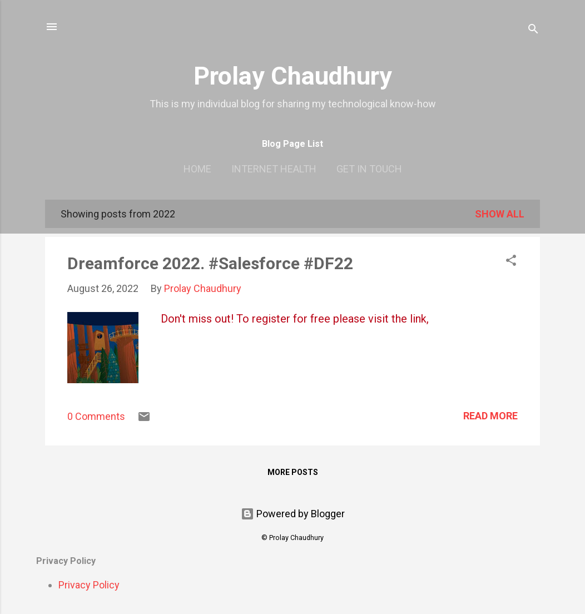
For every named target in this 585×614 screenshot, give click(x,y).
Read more (490, 416)
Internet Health (273, 169)
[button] (511, 262)
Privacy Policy (89, 585)
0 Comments (96, 416)
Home (197, 169)
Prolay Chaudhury (293, 76)
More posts (292, 472)
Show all (499, 214)
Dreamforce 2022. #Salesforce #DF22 (210, 263)
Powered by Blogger (293, 513)
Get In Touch (369, 169)
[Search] (533, 30)
